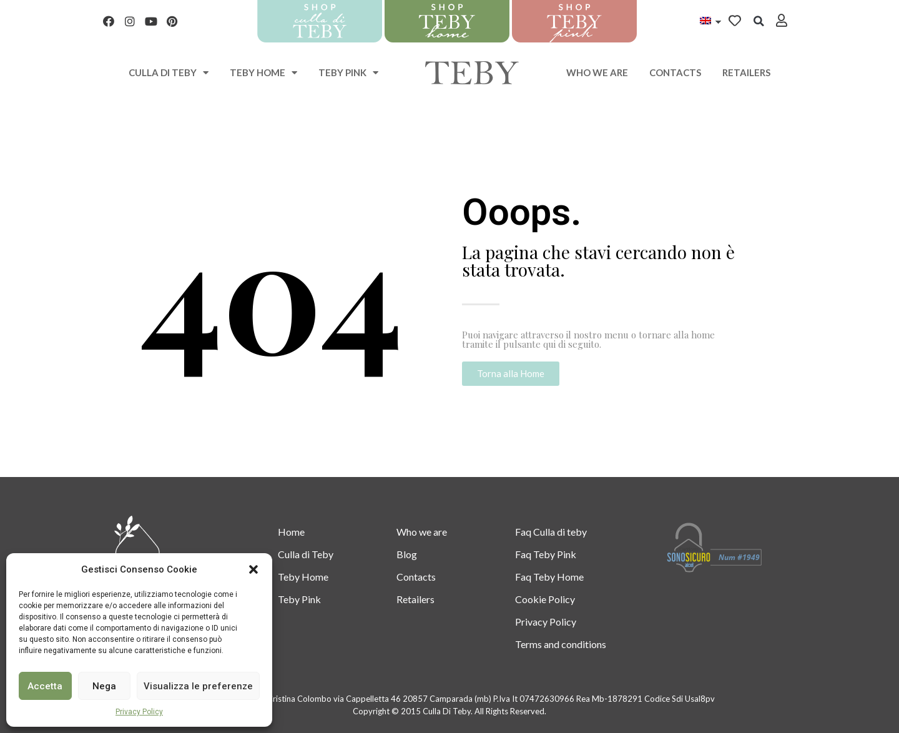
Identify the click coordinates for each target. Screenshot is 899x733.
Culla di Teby (305, 554)
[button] (253, 569)
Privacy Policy (139, 711)
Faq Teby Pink (545, 554)
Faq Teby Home (549, 577)
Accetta (44, 686)
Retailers (746, 72)
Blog (406, 554)
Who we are (597, 72)
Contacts (675, 72)
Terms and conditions (560, 644)
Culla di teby (169, 73)
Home (291, 532)
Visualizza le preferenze (198, 686)
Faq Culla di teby (551, 532)
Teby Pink (348, 73)
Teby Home (263, 73)
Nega (104, 686)
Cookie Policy (545, 599)
